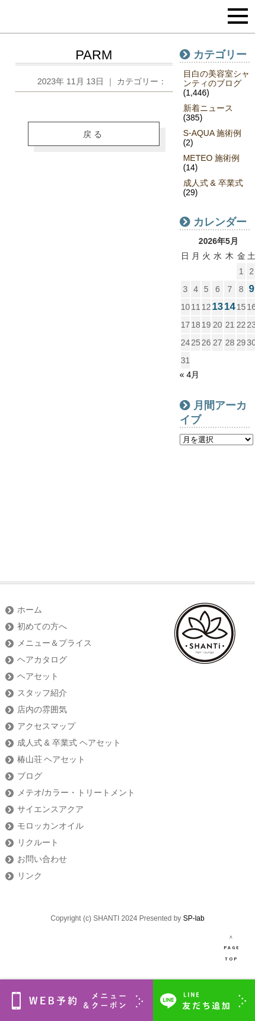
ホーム (29, 609)
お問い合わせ (42, 859)
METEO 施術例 (211, 158)
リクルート (38, 842)
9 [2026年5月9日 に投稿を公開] (251, 288)
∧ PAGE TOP (232, 948)
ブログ (29, 776)
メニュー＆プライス (54, 643)
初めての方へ (42, 626)
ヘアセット (38, 676)
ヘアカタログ (42, 659)
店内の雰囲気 (42, 709)
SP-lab (194, 918)
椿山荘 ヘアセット (51, 759)
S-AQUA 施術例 (212, 133)
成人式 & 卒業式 (213, 183)
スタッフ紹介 (42, 692)
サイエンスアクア (50, 809)
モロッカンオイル (50, 825)
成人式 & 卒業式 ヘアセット (69, 742)
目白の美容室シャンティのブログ (216, 78)
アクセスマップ (46, 726)
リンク (29, 875)
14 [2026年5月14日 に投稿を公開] (229, 306)
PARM (93, 54)
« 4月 (189, 374)
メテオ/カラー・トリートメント (76, 792)
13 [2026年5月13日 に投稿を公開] (217, 306)
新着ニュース (208, 108)
